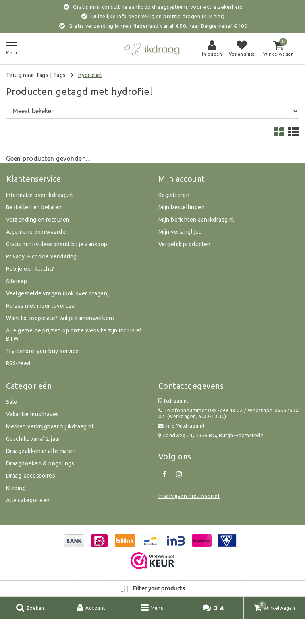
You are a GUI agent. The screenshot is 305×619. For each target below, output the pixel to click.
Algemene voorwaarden (37, 232)
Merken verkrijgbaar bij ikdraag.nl (49, 426)
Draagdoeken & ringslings (40, 463)
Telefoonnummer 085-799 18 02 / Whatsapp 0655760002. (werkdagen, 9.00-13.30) (228, 413)
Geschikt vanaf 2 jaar (33, 439)
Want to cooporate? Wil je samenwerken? (60, 318)
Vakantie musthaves (32, 414)
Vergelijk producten (184, 244)
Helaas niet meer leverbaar (41, 306)
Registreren (173, 195)
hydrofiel (90, 75)
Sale (11, 402)
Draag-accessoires (30, 475)
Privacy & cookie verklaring (41, 256)
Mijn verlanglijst (179, 232)
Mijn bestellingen (181, 207)
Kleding (16, 488)
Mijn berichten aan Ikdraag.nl (196, 219)
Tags (59, 75)
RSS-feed (18, 363)
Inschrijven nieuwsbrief (189, 496)
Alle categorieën (28, 500)
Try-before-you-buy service (42, 351)
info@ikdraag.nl (181, 426)
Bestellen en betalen (34, 207)
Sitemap (16, 281)
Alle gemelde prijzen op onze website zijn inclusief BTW (73, 334)
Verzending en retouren (37, 219)
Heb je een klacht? (30, 269)
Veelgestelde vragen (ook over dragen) (57, 293)
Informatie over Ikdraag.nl (39, 195)
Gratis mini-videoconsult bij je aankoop (57, 244)
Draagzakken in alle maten (41, 451)
